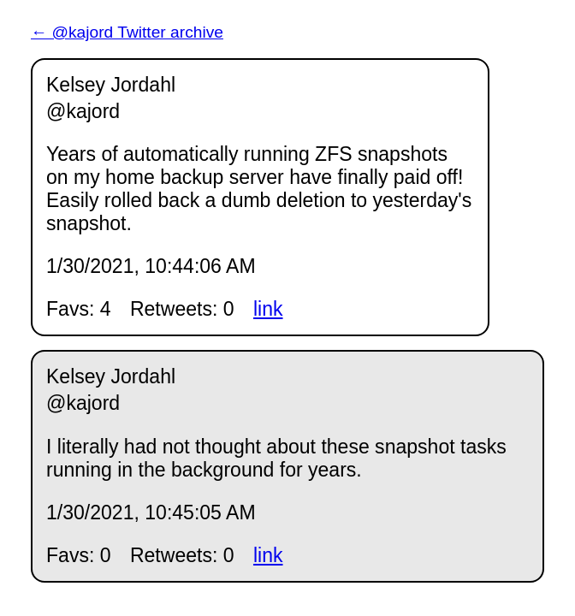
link (268, 309)
